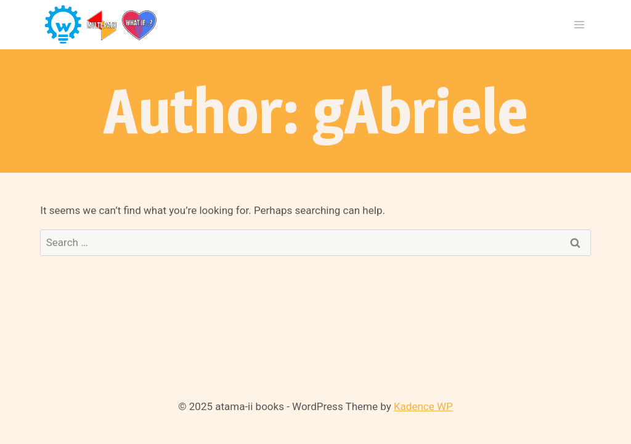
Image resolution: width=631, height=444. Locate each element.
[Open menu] (579, 24)
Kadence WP (423, 406)
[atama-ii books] (101, 25)
